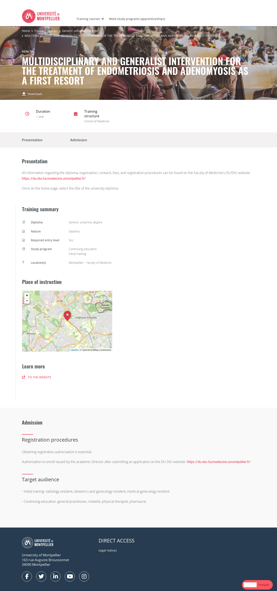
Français (264, 585)
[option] (264, 584)
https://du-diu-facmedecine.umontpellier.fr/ (54, 178)
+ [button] (27, 295)
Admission (78, 140)
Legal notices (108, 550)
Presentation (32, 140)
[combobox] (250, 584)
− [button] (27, 300)
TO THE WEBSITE (36, 377)
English (250, 585)
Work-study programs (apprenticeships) (137, 19)
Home (26, 31)
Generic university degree (80, 31)
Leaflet (74, 349)
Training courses (88, 19)
